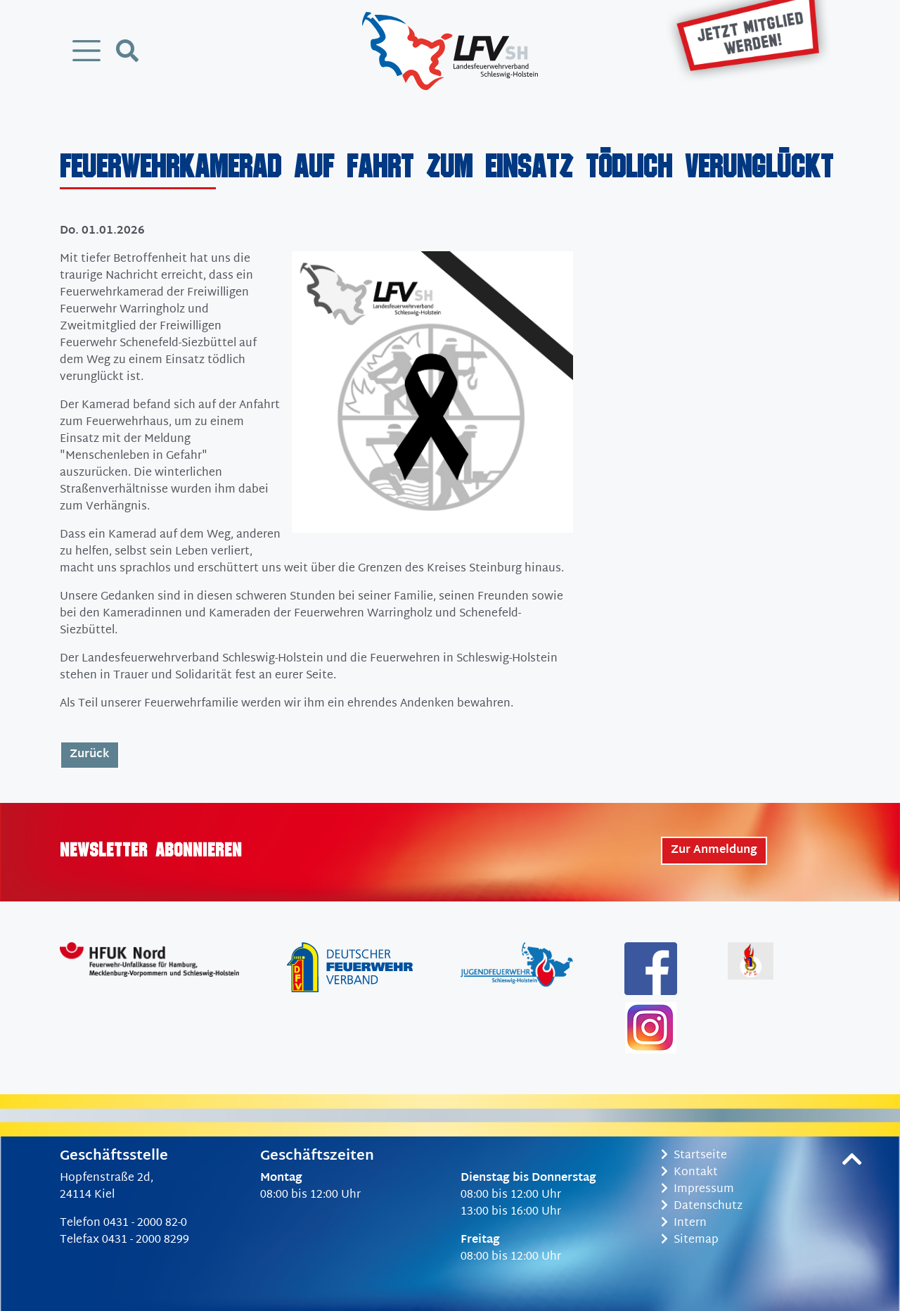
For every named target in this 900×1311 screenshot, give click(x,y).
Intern (684, 1223)
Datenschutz (701, 1206)
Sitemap (690, 1240)
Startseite (694, 1156)
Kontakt (689, 1173)
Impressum (697, 1189)
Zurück (90, 755)
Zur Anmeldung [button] (714, 850)
